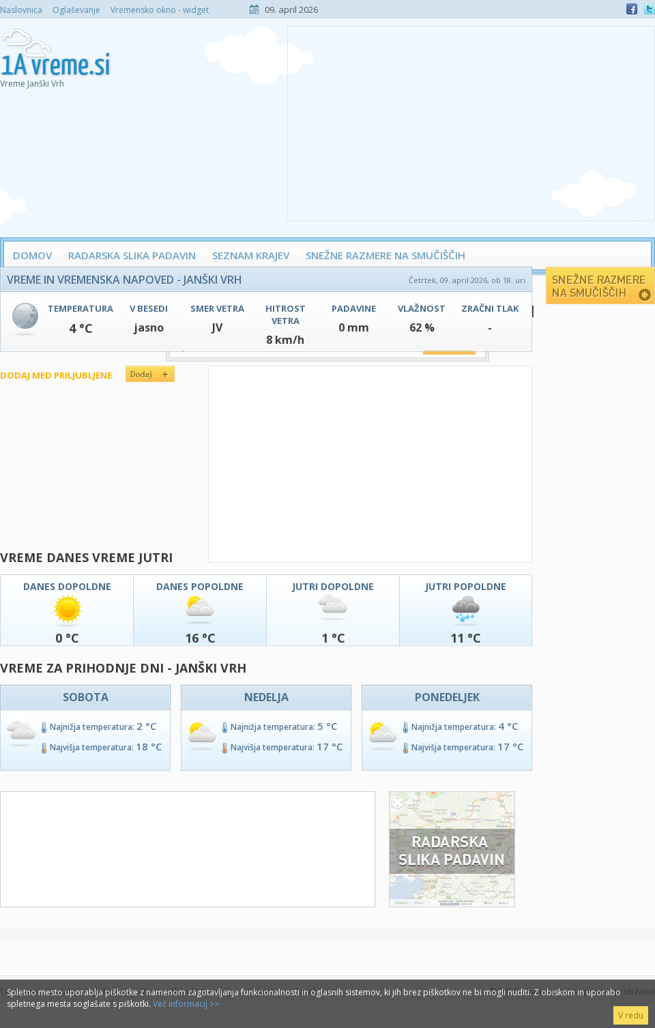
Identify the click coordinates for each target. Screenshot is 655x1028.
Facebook (631, 8)
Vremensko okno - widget (160, 10)
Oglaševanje (76, 10)
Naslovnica (21, 10)
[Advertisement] (471, 122)
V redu (630, 1015)
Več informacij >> (186, 1004)
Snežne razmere (600, 285)
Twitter (649, 8)
